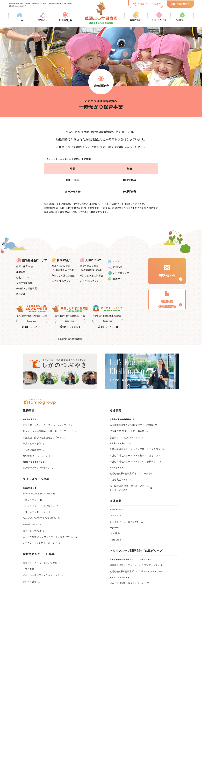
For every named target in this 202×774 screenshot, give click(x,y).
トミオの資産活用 (32, 449)
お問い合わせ (180, 3)
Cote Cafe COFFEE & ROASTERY (39, 518)
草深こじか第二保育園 (63, 275)
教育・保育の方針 (25, 266)
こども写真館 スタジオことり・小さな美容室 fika (48, 536)
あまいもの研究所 (32, 530)
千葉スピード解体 (32, 443)
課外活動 (20, 294)
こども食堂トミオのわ (121, 479)
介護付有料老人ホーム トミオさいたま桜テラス (134, 461)
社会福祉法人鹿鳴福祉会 (120, 419)
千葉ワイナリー (31, 499)
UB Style (114, 515)
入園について (159, 17)
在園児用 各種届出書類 (167, 299)
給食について (23, 277)
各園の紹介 (136, 17)
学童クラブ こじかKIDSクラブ (125, 437)
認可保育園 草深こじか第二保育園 (127, 431)
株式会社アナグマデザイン (36, 467)
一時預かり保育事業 (26, 288)
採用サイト (182, 17)
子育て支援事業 (24, 283)
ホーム (20, 17)
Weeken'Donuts (30, 524)
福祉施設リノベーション (35, 456)
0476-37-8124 (70, 327)
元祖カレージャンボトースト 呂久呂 (41, 542)
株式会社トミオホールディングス (40, 563)
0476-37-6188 (108, 327)
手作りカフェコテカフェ (35, 512)
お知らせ (42, 17)
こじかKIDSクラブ (61, 280)
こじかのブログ (118, 273)
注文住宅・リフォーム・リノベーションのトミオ (48, 425)
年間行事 (20, 272)
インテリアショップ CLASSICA (39, 506)
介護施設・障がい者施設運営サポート (42, 437)
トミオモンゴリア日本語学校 (124, 521)
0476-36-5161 (32, 327)
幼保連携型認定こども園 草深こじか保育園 (132, 425)
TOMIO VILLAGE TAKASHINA (37, 493)
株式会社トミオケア (118, 443)
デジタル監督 (29, 581)
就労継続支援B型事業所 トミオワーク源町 (131, 473)
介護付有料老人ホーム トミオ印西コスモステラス (135, 449)
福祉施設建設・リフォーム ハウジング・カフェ (135, 565)
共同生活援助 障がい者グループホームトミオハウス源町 (129, 487)
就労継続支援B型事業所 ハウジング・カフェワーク (137, 571)
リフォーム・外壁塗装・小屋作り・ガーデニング (48, 431)
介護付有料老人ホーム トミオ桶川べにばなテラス (135, 455)
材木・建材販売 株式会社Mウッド (128, 583)
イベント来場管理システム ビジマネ (41, 575)
